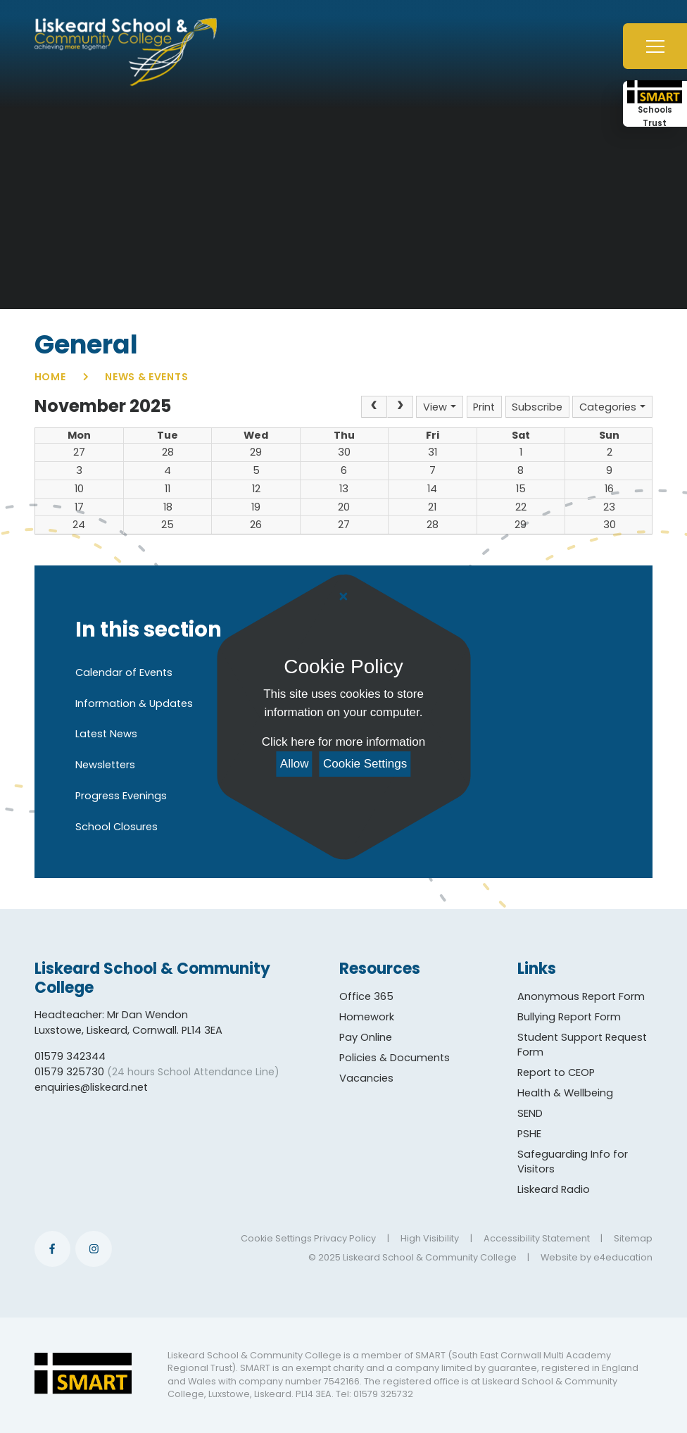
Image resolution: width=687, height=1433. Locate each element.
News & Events (146, 377)
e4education (623, 1257)
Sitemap (633, 1238)
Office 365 (366, 996)
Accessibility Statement (537, 1238)
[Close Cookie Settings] (343, 597)
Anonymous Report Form (581, 996)
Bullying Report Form (569, 1017)
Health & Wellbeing (565, 1093)
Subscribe (537, 407)
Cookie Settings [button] (276, 1238)
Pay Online (365, 1037)
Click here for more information (343, 742)
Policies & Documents (394, 1058)
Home (50, 377)
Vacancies (366, 1078)
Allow (294, 763)
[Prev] (374, 407)
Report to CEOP (556, 1072)
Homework (366, 1017)
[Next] (400, 407)
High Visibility (430, 1238)
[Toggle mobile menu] (655, 46)
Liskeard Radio (553, 1189)
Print (484, 407)
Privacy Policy (345, 1238)
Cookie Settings (365, 763)
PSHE (529, 1134)
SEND (530, 1113)
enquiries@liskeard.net (91, 1087)
